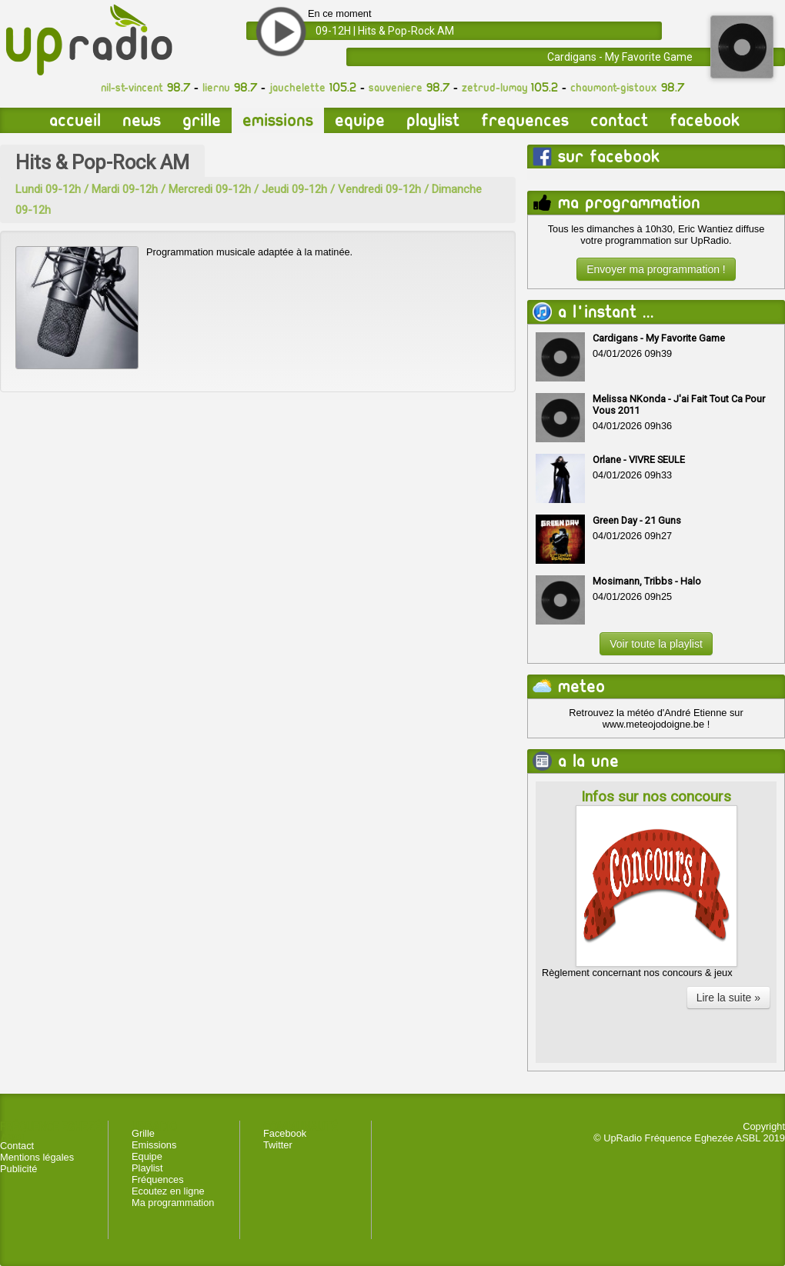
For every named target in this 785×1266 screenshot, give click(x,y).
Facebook (705, 120)
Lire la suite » (728, 997)
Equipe (360, 120)
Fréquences (158, 1179)
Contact (619, 120)
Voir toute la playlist (656, 644)
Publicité (18, 1168)
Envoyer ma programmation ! (656, 269)
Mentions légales (37, 1157)
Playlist (432, 120)
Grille (201, 120)
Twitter (277, 1145)
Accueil (75, 120)
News (141, 120)
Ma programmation (173, 1202)
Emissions (277, 120)
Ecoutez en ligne (168, 1191)
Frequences (525, 120)
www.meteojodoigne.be (653, 724)
